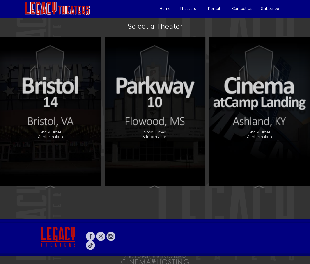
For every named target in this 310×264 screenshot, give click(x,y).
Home (164, 9)
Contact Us (242, 9)
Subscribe (270, 9)
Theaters (189, 9)
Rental (215, 9)
